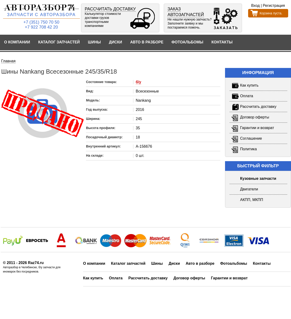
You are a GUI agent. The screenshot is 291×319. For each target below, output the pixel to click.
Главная (8, 61)
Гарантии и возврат (229, 278)
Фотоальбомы (187, 42)
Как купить (93, 278)
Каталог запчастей (59, 42)
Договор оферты (189, 278)
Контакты (222, 42)
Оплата (116, 278)
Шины (94, 42)
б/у (138, 82)
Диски (115, 42)
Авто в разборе (146, 42)
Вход (255, 6)
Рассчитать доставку (148, 278)
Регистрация (274, 6)
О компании (17, 42)
